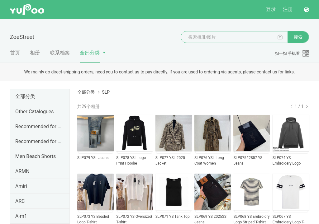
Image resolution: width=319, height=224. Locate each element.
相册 (35, 53)
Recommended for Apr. (38, 126)
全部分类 (90, 53)
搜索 (298, 37)
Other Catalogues (34, 111)
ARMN (22, 171)
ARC (20, 201)
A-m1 (21, 216)
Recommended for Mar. (38, 141)
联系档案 (60, 53)
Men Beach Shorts (35, 156)
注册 (288, 9)
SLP (106, 92)
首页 (15, 53)
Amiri (21, 186)
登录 (271, 9)
